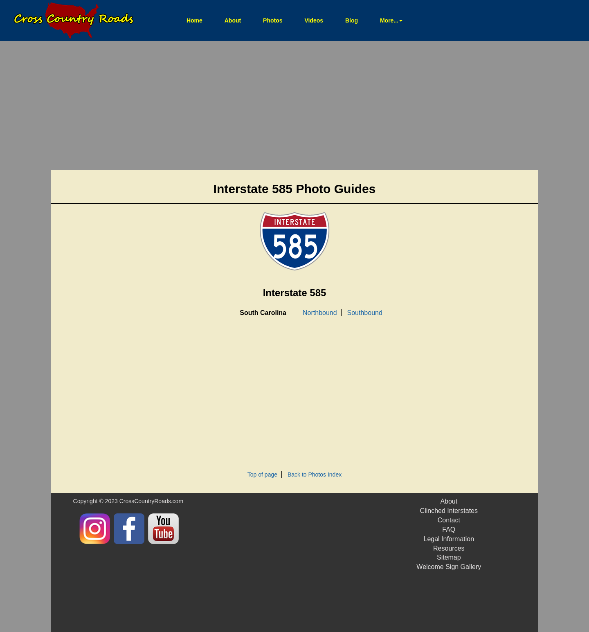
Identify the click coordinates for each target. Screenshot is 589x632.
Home (200, 20)
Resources (448, 548)
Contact (449, 520)
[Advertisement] (294, 106)
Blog (351, 20)
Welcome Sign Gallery (448, 566)
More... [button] (391, 20)
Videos (313, 20)
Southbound (364, 312)
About (233, 20)
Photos (272, 20)
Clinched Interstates (449, 510)
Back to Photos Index (315, 474)
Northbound (320, 312)
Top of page (262, 474)
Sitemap (449, 557)
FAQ (448, 529)
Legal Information (448, 538)
